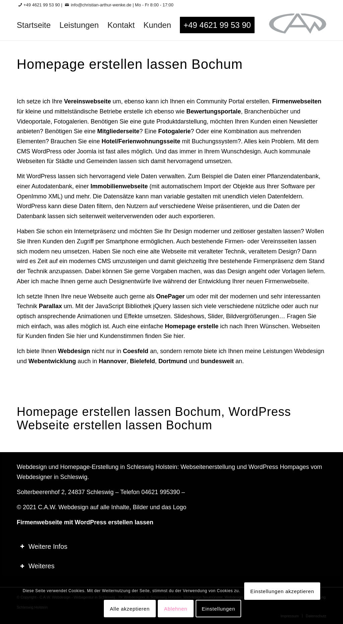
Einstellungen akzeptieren (282, 591)
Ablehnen (175, 609)
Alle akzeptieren (130, 609)
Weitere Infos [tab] (43, 546)
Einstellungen (218, 609)
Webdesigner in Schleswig (52, 477)
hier (81, 336)
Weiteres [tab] (37, 566)
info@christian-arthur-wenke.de (101, 4)
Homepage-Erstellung (89, 467)
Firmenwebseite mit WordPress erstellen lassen (85, 522)
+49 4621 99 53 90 (41, 4)
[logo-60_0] (297, 25)
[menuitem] (33, 25)
